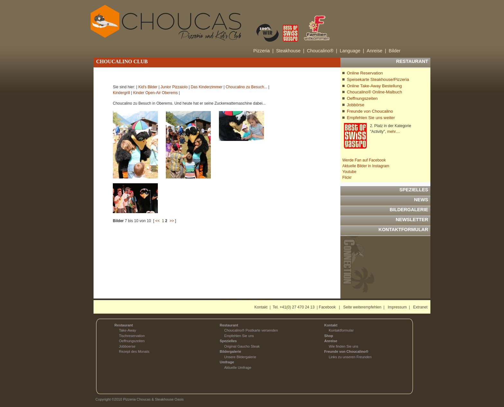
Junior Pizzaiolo (174, 87)
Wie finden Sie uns (343, 346)
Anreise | (376, 50)
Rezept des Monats (134, 351)
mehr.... (393, 131)
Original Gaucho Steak (242, 346)
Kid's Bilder (148, 87)
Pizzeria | (263, 50)
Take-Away (127, 330)
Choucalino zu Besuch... (246, 87)
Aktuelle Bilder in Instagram (365, 166)
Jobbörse (355, 104)
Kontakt (260, 307)
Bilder (395, 50)
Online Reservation (365, 73)
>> (171, 221)
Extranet (420, 307)
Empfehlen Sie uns (239, 336)
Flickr (347, 177)
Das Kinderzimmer (206, 87)
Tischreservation (132, 336)
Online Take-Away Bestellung (374, 85)
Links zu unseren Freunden (350, 357)
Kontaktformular (341, 330)
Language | (352, 50)
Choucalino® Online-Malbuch (374, 92)
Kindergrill (121, 93)
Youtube (349, 171)
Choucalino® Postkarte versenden (251, 330)
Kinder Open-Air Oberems (155, 93)
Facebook (327, 307)
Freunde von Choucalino (370, 111)
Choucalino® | (322, 50)
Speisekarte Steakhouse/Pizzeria (378, 79)
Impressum (397, 307)
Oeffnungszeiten (362, 98)
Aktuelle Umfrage (237, 367)
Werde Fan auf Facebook (364, 160)
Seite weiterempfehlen (362, 307)
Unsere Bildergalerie (240, 357)
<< (157, 221)
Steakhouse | (290, 50)
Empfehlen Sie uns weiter (371, 117)
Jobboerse (127, 346)
